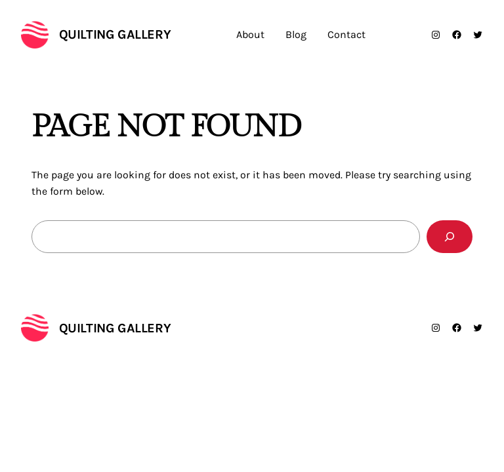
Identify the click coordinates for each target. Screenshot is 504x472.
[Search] (449, 236)
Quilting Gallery (115, 34)
